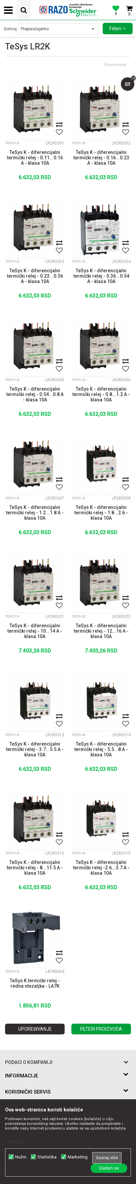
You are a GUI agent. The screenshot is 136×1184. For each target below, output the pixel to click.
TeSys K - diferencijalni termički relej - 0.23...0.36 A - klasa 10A (35, 276)
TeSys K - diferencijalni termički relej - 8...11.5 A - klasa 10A (35, 868)
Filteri (117, 29)
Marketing (78, 1156)
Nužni (20, 1156)
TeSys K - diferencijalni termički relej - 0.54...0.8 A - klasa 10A (35, 394)
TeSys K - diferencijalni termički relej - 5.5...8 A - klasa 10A (101, 749)
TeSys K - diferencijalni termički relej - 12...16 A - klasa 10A (101, 631)
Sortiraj (10, 29)
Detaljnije (15, 1141)
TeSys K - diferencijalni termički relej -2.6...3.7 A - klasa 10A (101, 868)
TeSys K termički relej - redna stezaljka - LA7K (35, 983)
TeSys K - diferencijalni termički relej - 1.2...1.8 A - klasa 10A (35, 513)
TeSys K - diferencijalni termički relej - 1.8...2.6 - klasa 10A (101, 513)
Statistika (47, 1156)
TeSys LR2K (13, 143)
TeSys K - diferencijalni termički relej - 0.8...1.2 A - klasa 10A (101, 394)
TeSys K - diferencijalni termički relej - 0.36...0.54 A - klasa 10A (101, 276)
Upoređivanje (35, 1029)
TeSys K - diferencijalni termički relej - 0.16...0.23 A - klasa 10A (101, 158)
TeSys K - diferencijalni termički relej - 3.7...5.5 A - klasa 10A (35, 749)
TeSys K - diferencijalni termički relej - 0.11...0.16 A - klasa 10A (35, 158)
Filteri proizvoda (101, 1029)
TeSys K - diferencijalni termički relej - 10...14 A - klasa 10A (34, 631)
